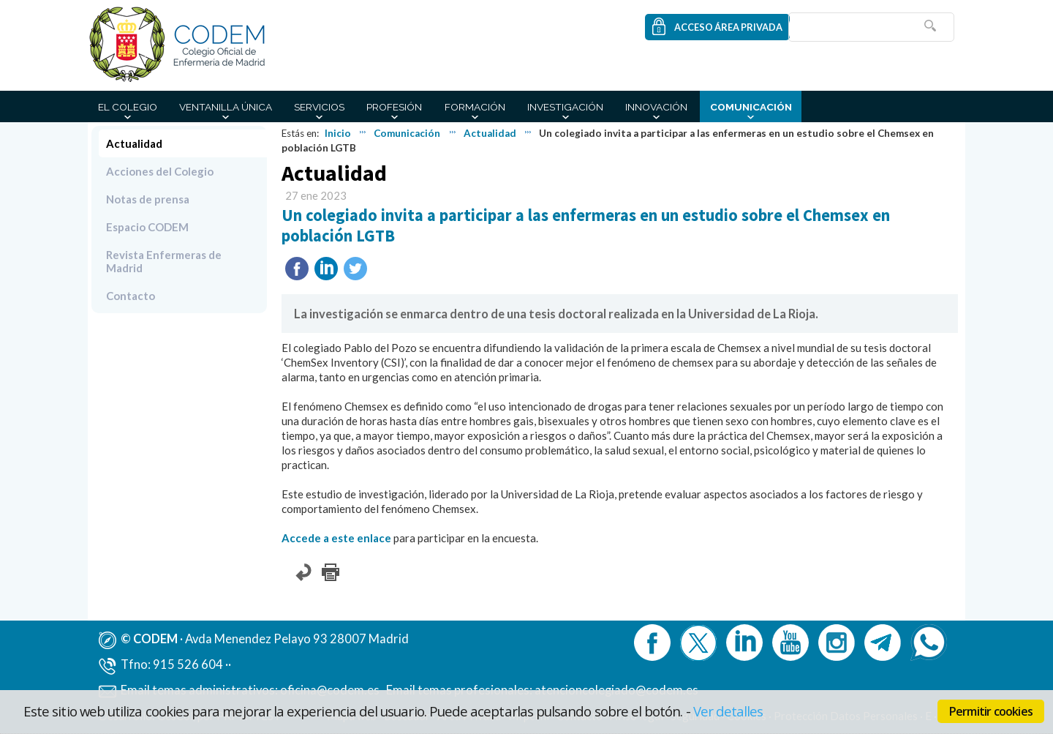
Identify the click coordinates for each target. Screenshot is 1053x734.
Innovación (656, 107)
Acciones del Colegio (160, 171)
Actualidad (490, 133)
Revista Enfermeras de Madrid (164, 261)
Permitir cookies (991, 711)
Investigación (565, 107)
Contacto (130, 295)
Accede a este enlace (336, 537)
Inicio (338, 133)
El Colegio (127, 107)
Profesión (394, 107)
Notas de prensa (147, 199)
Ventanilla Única (225, 107)
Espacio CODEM (147, 226)
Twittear (355, 268)
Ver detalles (728, 711)
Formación (475, 107)
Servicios (319, 107)
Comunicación (751, 107)
